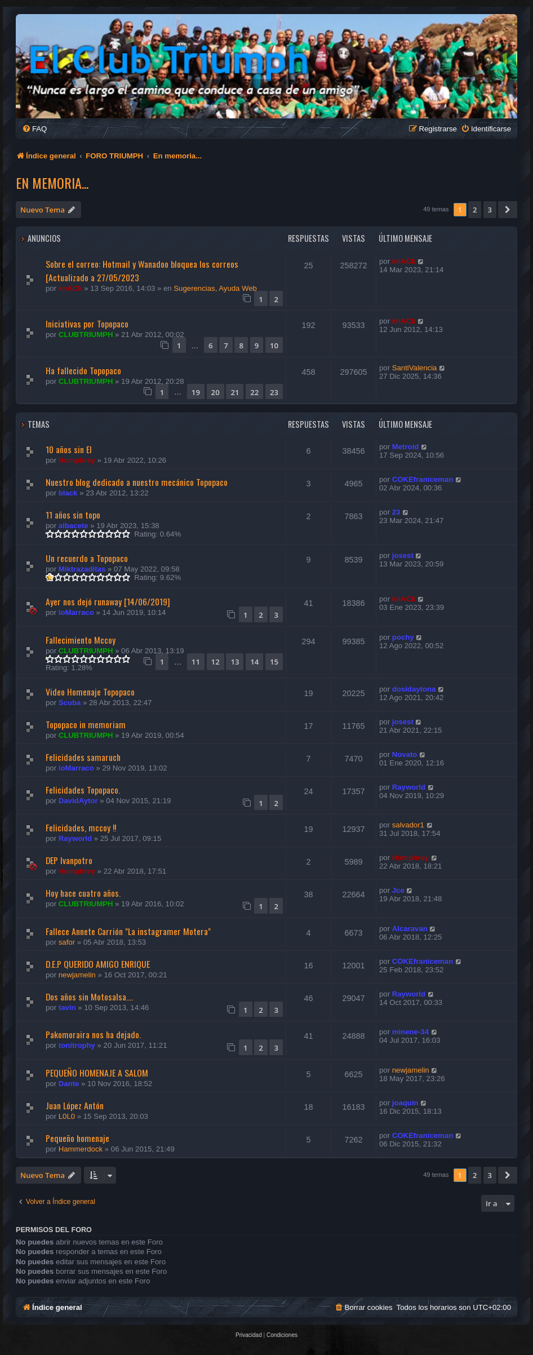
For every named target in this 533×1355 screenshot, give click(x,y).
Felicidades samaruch (83, 757)
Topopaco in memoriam (86, 724)
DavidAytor (78, 800)
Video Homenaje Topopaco (90, 691)
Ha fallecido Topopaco (83, 370)
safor (67, 942)
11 (196, 662)
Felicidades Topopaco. (83, 789)
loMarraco (76, 612)
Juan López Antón (75, 1105)
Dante (69, 1083)
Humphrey (77, 460)
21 (234, 392)
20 (215, 392)
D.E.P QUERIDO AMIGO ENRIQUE (98, 964)
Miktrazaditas (82, 569)
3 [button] (490, 210)
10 (274, 345)
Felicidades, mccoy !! (81, 827)
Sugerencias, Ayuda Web (215, 288)
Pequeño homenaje (77, 1138)
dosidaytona (414, 689)
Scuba (70, 702)
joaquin (405, 1103)
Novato (404, 754)
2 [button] (475, 210)
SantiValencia (414, 368)
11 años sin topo (73, 514)
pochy (403, 637)
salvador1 (408, 825)
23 (274, 392)
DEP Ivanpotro (69, 860)
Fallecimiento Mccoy (81, 639)
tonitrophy (77, 1045)
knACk (70, 288)
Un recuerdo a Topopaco (87, 558)
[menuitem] (34, 129)
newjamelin (77, 975)
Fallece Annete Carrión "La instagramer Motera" (128, 931)
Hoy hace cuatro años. (83, 893)
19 (196, 392)
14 (254, 662)
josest (403, 555)
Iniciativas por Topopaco (87, 323)
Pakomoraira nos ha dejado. (93, 1034)
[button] (507, 209)
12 (215, 662)
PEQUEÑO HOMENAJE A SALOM (97, 1072)
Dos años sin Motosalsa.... (89, 996)
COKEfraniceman (422, 479)
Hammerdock (81, 1149)
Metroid (405, 446)
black (68, 493)
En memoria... (52, 182)
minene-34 (410, 1032)
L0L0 (67, 1116)
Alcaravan (410, 928)
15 (274, 662)
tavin (67, 1007)
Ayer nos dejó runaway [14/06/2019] (108, 601)
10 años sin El (69, 449)
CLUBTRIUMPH (86, 334)
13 (234, 662)
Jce (398, 890)
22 (254, 392)
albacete (73, 525)
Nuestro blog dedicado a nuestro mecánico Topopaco (137, 482)
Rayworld (408, 787)
